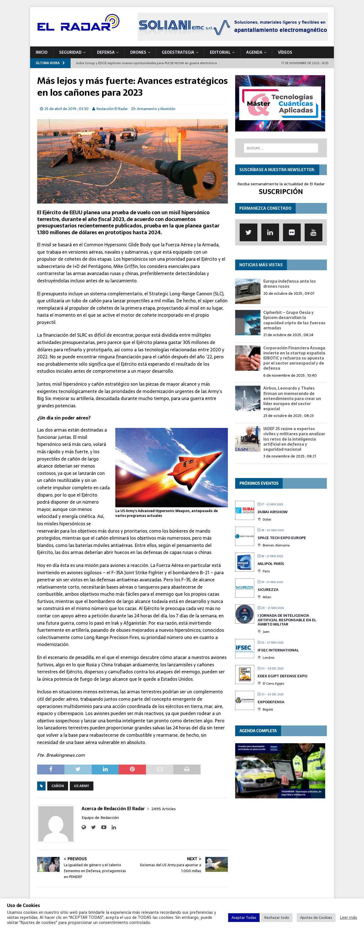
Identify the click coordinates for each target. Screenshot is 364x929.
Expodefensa (271, 702)
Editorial (220, 52)
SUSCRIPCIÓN (281, 191)
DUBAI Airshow (272, 512)
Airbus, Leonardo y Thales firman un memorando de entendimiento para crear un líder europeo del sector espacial (292, 398)
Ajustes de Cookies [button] (316, 918)
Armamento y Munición (156, 109)
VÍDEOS (285, 52)
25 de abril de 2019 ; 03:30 (66, 109)
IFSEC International (278, 650)
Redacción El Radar (112, 109)
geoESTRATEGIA (178, 52)
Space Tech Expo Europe (282, 538)
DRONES (138, 52)
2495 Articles (163, 809)
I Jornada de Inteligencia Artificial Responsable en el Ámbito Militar (287, 620)
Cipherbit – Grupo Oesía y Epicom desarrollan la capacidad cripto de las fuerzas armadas (294, 320)
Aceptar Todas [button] (244, 918)
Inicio (42, 52)
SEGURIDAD (70, 52)
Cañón (57, 786)
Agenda (254, 52)
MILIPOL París (271, 564)
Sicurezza (268, 590)
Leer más (348, 917)
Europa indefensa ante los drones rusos (289, 283)
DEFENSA (106, 52)
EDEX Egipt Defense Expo (282, 676)
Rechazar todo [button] (276, 918)
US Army (81, 786)
